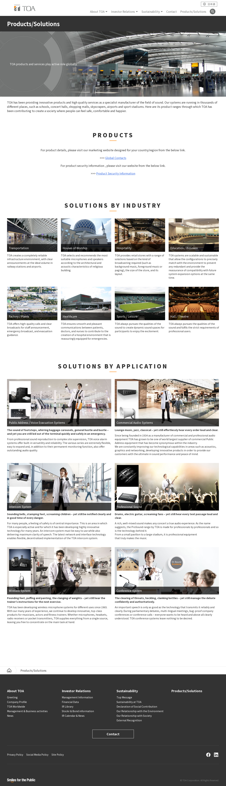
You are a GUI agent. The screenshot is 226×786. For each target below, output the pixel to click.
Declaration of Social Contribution (137, 706)
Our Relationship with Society (134, 715)
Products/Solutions (193, 11)
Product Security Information (115, 173)
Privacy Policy (15, 754)
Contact (171, 11)
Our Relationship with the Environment (140, 711)
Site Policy (58, 754)
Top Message (124, 697)
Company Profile (17, 702)
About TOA (97, 11)
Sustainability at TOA (129, 702)
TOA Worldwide (16, 706)
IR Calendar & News (73, 715)
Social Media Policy (37, 754)
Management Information (77, 697)
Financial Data (70, 702)
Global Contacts (115, 158)
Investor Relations (123, 11)
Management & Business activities (27, 711)
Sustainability (150, 11)
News (10, 715)
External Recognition (129, 720)
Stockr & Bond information (78, 711)
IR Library (67, 706)
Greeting (12, 697)
